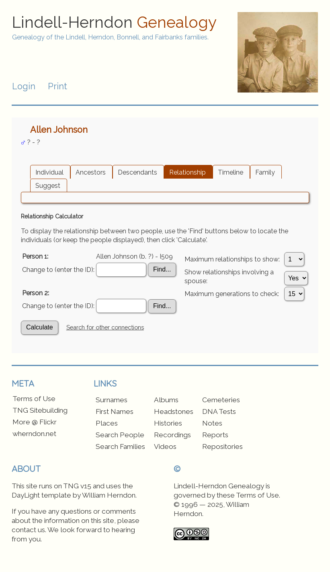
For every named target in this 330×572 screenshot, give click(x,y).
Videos (165, 446)
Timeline (230, 172)
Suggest (47, 185)
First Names (114, 411)
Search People (120, 435)
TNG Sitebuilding (40, 410)
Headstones (173, 411)
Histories (168, 423)
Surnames (111, 400)
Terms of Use (33, 399)
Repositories (222, 446)
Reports (215, 435)
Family (265, 172)
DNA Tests (219, 411)
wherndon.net (34, 434)
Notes (212, 423)
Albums (166, 400)
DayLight (26, 495)
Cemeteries (221, 400)
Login (23, 86)
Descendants (137, 172)
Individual (49, 172)
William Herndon (108, 495)
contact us (28, 530)
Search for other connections (105, 327)
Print (57, 86)
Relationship (187, 172)
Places (107, 423)
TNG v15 (77, 486)
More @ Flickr (34, 422)
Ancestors (91, 172)
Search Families (120, 446)
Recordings (172, 435)
